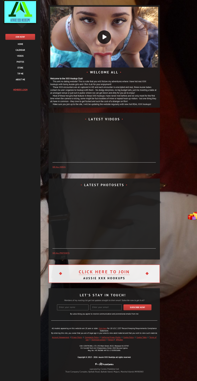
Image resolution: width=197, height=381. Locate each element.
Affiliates (119, 340)
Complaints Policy (92, 337)
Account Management (60, 337)
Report (111, 340)
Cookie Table (141, 337)
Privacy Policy (76, 337)
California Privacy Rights (111, 337)
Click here (103, 328)
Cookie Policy (128, 337)
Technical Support (98, 340)
